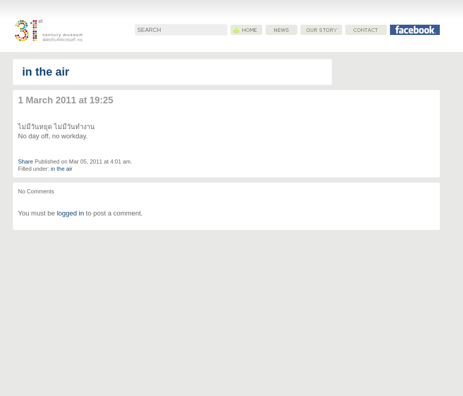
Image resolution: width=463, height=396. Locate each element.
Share (25, 161)
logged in (70, 213)
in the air (45, 71)
